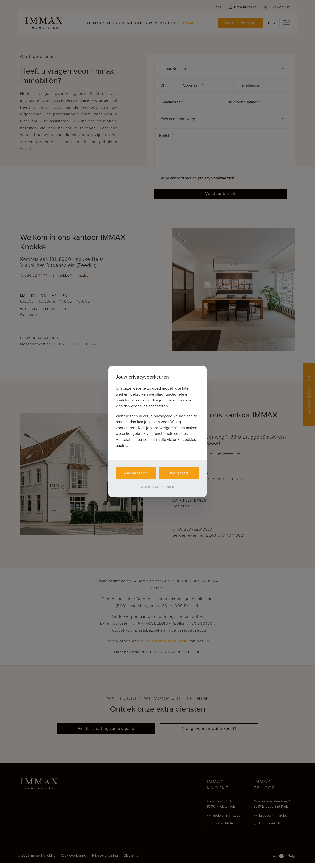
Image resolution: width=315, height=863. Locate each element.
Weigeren (179, 473)
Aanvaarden (136, 473)
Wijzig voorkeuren (157, 487)
